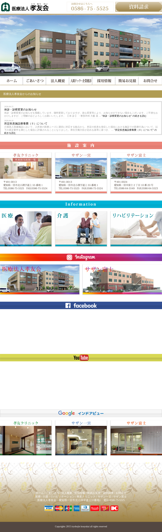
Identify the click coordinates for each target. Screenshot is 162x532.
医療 (38, 496)
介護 (45, 496)
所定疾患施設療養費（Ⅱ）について (25, 123)
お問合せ (121, 493)
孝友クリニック (86, 496)
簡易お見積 (94, 493)
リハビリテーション (62, 496)
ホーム (40, 493)
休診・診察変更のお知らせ (20, 109)
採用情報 (79, 493)
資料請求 (108, 493)
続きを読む (124, 116)
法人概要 (66, 493)
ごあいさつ (52, 493)
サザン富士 (120, 496)
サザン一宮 (104, 496)
